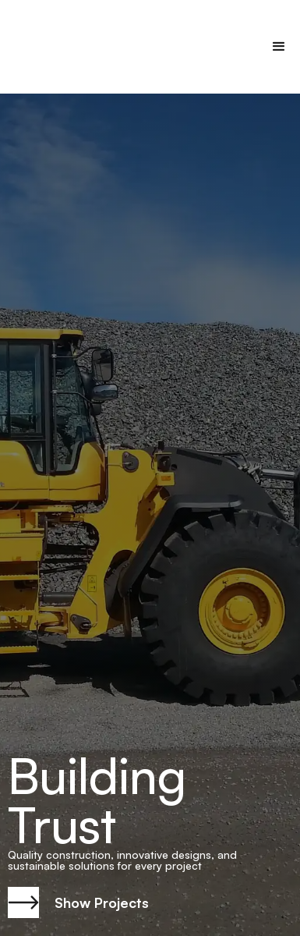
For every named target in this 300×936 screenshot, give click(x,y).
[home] (66, 46)
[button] (279, 46)
